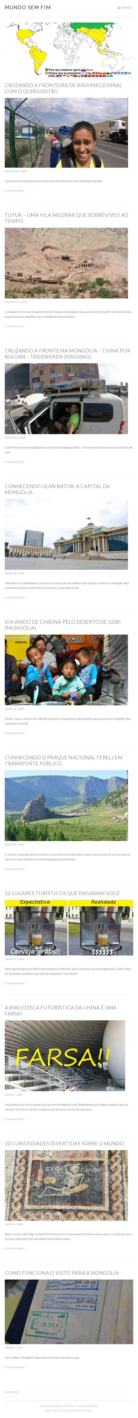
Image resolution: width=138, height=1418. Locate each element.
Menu (127, 7)
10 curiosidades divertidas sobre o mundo (64, 1143)
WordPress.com (81, 1410)
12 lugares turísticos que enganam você (62, 893)
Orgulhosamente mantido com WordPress (69, 1406)
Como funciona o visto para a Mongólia (62, 1273)
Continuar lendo (16, 190)
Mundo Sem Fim (28, 7)
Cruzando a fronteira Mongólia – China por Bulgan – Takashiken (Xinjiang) (67, 354)
